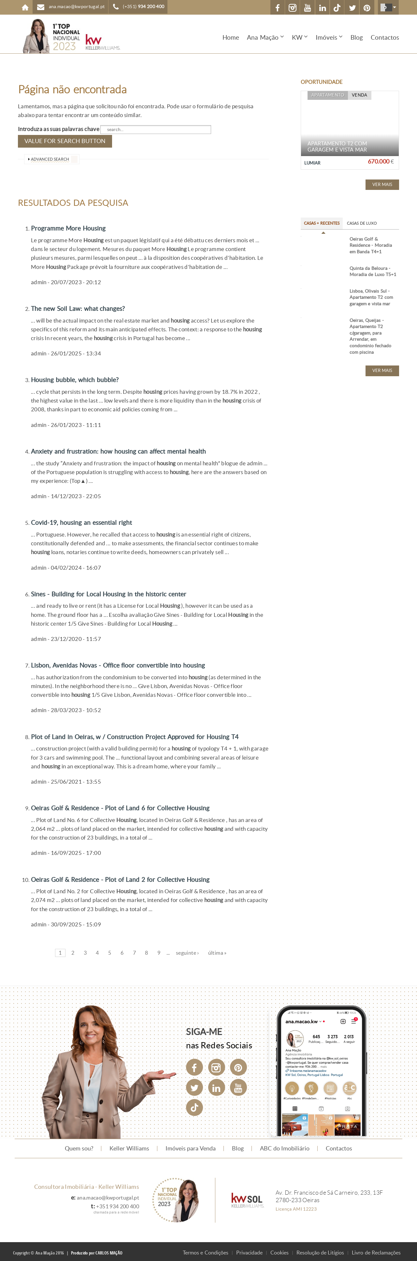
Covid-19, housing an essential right (88, 520)
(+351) (143, 6)
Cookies (279, 1250)
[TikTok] (336, 7)
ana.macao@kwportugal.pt (77, 6)
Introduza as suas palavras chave (59, 129)
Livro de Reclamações (376, 1250)
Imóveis (326, 37)
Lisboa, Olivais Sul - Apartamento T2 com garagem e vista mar (371, 322)
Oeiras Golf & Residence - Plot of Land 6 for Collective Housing (132, 805)
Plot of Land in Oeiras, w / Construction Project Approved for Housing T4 (148, 734)
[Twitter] (194, 1084)
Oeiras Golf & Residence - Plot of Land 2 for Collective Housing (132, 877)
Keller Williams (129, 1146)
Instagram (291, 8)
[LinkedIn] (216, 1084)
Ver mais (382, 184)
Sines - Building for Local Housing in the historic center (119, 591)
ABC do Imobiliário (284, 1146)
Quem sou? (79, 1146)
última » (217, 950)
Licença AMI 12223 (296, 1206)
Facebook (277, 8)
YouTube (306, 8)
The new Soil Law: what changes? (84, 307)
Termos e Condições (205, 1250)
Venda (356, 96)
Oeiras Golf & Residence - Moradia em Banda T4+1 (371, 245)
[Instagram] (216, 1064)
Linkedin (322, 8)
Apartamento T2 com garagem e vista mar (337, 147)
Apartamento (326, 96)
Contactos (385, 37)
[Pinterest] (238, 1064)
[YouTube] (238, 1084)
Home (25, 7)
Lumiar (313, 163)
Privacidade (249, 1250)
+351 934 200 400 (115, 1204)
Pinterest (367, 8)
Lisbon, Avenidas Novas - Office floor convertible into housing (129, 663)
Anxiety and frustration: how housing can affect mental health (129, 449)
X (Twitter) (352, 8)
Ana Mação (263, 37)
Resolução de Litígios (320, 1250)
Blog (357, 37)
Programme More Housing (73, 226)
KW (297, 37)
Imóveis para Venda (190, 1146)
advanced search (50, 157)
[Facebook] (194, 1064)
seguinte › (187, 950)
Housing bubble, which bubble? (80, 378)
